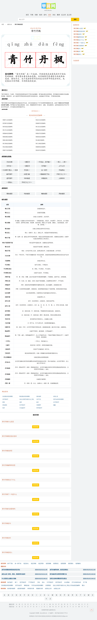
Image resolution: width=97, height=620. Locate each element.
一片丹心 (7, 341)
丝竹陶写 (7, 315)
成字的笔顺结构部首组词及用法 (24, 570)
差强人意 (55, 396)
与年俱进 (27, 178)
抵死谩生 (70, 563)
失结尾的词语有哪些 (7, 396)
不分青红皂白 (7, 269)
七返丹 (7, 345)
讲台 (43, 582)
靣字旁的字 (58, 582)
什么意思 (78, 28)
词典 (36, 15)
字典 (31, 15)
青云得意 (7, 216)
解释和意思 (79, 37)
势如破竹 (7, 336)
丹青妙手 (7, 285)
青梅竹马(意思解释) (8, 150)
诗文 (54, 15)
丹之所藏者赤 (7, 357)
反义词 (69, 15)
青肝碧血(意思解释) (8, 126)
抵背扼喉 (48, 563)
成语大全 (9, 24)
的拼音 (78, 34)
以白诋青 (7, 293)
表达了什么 (79, 40)
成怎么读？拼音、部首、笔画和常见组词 (24, 574)
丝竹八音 (7, 306)
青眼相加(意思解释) (41, 136)
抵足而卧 (41, 563)
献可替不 (9, 174)
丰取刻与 (44, 178)
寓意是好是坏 (79, 31)
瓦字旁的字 (22, 405)
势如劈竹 (7, 331)
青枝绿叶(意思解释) (41, 150)
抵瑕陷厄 (56, 563)
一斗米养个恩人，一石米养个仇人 (10, 170)
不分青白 (7, 265)
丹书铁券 (7, 368)
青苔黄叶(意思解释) (8, 123)
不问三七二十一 (27, 182)
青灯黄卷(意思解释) (8, 143)
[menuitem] (27, 14)
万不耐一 (44, 166)
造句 (45, 15)
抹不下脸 (10, 563)
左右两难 (66, 582)
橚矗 (54, 405)
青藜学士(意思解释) (8, 120)
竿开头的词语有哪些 (37, 585)
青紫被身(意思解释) (41, 130)
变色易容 (4, 405)
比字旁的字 (56, 402)
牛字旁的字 (50, 582)
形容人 (78, 54)
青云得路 (7, 222)
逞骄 (20, 402)
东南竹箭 (7, 297)
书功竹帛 (7, 319)
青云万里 (7, 208)
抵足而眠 (33, 563)
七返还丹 (7, 349)
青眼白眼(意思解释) (8, 140)
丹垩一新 (7, 383)
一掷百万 (27, 166)
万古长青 (9, 162)
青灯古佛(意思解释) (41, 143)
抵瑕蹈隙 (63, 563)
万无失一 (27, 170)
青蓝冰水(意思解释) (41, 120)
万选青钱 (7, 260)
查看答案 (35, 426)
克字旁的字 (5, 399)
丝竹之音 (7, 301)
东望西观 (48, 585)
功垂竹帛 (7, 327)
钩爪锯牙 (10, 582)
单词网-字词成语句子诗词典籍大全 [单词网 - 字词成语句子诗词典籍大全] (48, 6)
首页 (27, 15)
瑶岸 (3, 408)
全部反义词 (57, 588)
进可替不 (9, 178)
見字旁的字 (23, 582)
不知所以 (62, 170)
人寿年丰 (62, 178)
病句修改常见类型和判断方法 (72, 574)
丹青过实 (7, 289)
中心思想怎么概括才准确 (24, 579)
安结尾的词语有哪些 (7, 585)
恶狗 (3, 402)
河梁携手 (38, 405)
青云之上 (7, 212)
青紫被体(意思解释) (8, 133)
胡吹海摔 (38, 396)
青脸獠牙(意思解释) (41, 123)
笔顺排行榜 (39, 588)
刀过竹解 (7, 323)
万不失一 (9, 166)
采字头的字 (18, 585)
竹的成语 (27, 193)
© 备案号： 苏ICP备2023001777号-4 (58, 613)
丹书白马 (7, 362)
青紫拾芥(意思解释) (41, 133)
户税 (38, 582)
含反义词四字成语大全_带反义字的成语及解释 (26, 399)
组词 (40, 15)
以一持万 (44, 170)
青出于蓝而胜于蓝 (7, 242)
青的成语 (9, 193)
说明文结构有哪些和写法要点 (72, 579)
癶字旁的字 (31, 582)
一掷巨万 (27, 162)
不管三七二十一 (62, 174)
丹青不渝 (7, 277)
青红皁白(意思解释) (8, 130)
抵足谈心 (26, 563)
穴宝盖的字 (22, 408)
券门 (16, 582)
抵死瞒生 (78, 563)
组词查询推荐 (11, 588)
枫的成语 (44, 193)
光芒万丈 (38, 399)
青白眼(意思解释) (40, 140)
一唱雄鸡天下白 (44, 174)
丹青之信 (7, 281)
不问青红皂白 (7, 273)
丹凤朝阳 (7, 379)
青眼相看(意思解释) (8, 136)
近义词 (63, 15)
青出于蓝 (7, 237)
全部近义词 (48, 588)
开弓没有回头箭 (76, 582)
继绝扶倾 (26, 585)
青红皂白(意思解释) (41, 126)
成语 (49, 15)
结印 (77, 51)
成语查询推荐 (21, 588)
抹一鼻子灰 (18, 563)
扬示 (37, 402)
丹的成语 (62, 193)
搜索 (75, 19)
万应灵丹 (7, 353)
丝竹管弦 (7, 311)
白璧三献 (27, 174)
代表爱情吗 (79, 45)
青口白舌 (7, 246)
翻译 (58, 15)
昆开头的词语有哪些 (58, 399)
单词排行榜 (30, 588)
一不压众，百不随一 (44, 162)
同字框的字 (39, 408)
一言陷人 (9, 182)
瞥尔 (83, 585)
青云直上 (7, 232)
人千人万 (62, 166)
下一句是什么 (79, 42)
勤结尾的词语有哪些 (24, 396)
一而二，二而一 (62, 162)
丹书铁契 (7, 374)
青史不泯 (7, 250)
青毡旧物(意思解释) (8, 147)
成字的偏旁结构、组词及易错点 (72, 570)
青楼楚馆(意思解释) (41, 147)
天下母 (85, 582)
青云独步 (7, 228)
